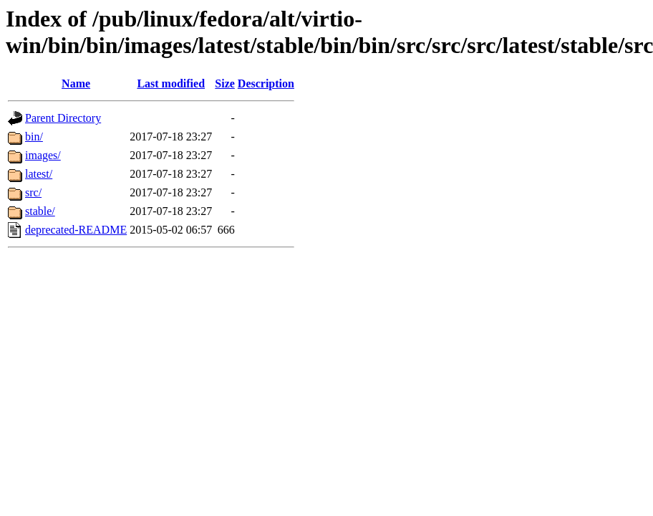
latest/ (38, 174)
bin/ (34, 136)
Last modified (171, 83)
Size (225, 83)
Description (266, 83)
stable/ (40, 211)
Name (76, 83)
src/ (33, 192)
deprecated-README (76, 230)
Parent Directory (63, 118)
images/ (43, 155)
